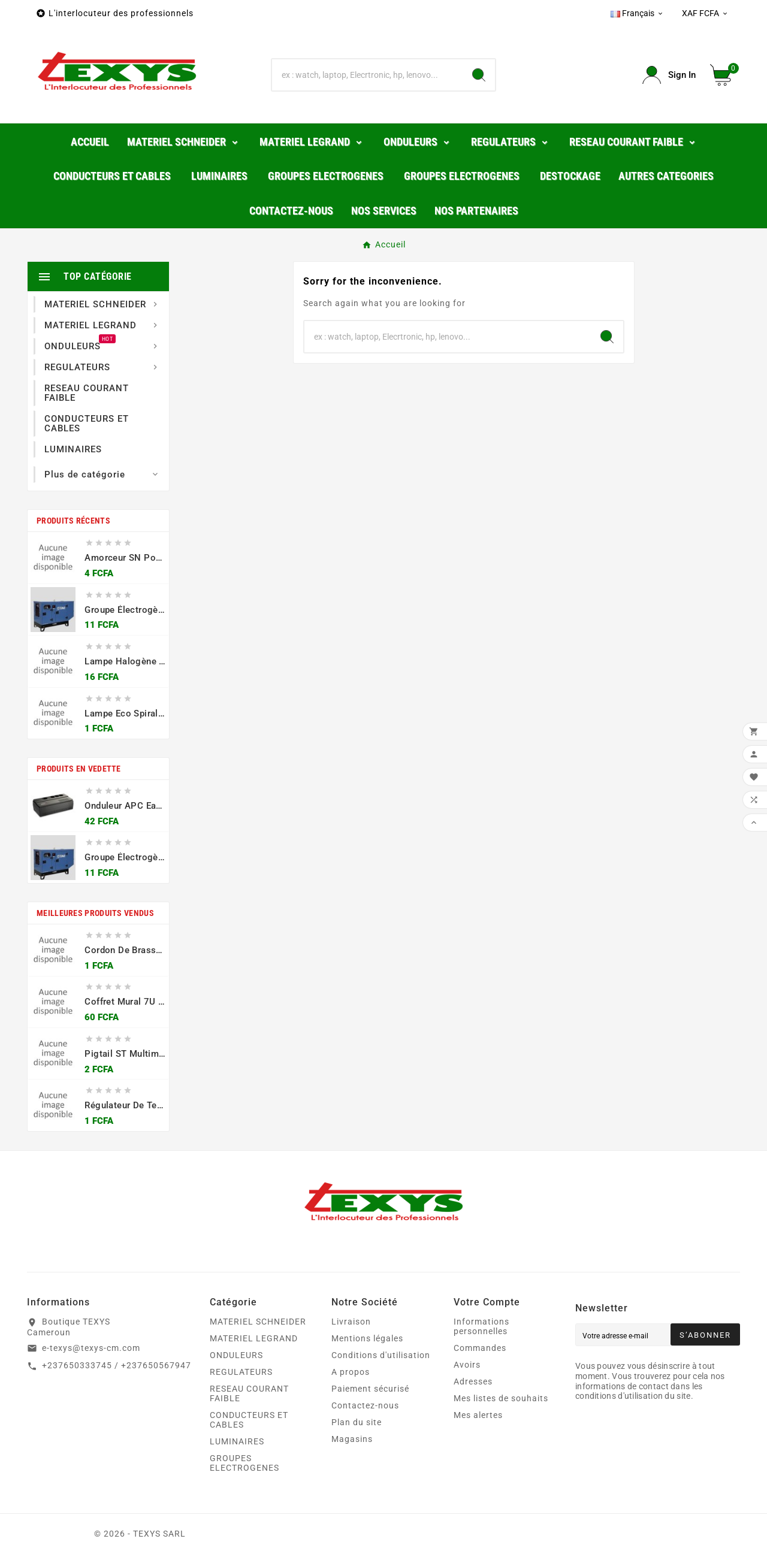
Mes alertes (478, 1415)
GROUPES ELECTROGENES (244, 1463)
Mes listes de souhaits (501, 1398)
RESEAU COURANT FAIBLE (249, 1393)
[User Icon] (669, 75)
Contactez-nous (365, 1405)
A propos (350, 1372)
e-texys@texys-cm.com (91, 1348)
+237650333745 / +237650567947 (116, 1365)
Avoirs (467, 1364)
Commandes (480, 1348)
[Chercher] (367, 74)
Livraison (351, 1321)
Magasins (352, 1439)
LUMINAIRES (237, 1441)
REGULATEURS (241, 1372)
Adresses (473, 1381)
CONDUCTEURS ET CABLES (249, 1419)
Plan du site (356, 1422)
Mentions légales (367, 1338)
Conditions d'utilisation (380, 1355)
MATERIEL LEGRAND (254, 1338)
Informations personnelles (481, 1326)
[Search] (478, 74)
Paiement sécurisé (370, 1388)
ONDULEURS (236, 1355)
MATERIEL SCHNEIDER (258, 1321)
